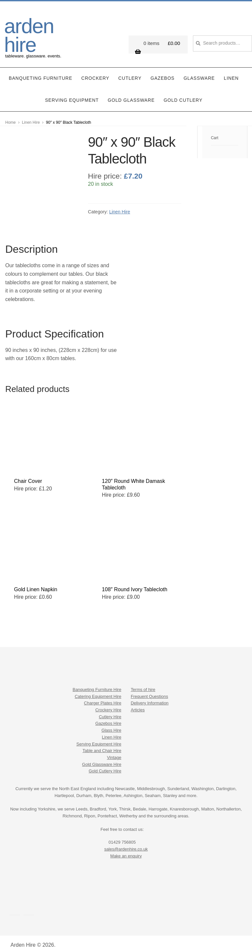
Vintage (114, 750)
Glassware (199, 71)
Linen (231, 71)
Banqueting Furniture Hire (97, 682)
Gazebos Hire (108, 716)
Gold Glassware (131, 93)
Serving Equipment (72, 93)
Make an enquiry (126, 849)
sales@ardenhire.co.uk (126, 842)
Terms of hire (143, 682)
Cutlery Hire (110, 709)
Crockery (95, 71)
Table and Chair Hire (102, 744)
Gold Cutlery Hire (105, 764)
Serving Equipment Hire (98, 737)
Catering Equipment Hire (98, 689)
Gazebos (163, 71)
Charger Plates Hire (102, 696)
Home (10, 115)
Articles (137, 703)
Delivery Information (149, 696)
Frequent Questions (149, 689)
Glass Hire (111, 723)
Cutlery (130, 71)
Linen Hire (31, 115)
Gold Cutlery (183, 93)
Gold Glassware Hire (101, 757)
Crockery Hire (108, 703)
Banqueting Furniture (41, 71)
